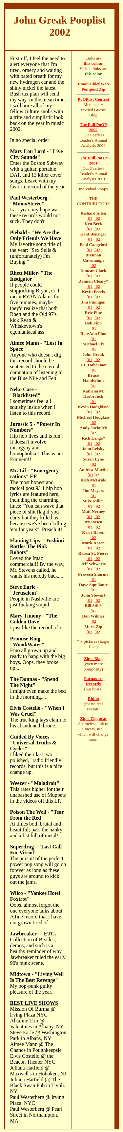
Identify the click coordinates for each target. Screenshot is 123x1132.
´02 (97, 218)
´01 (89, 218)
